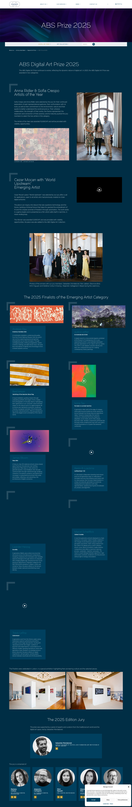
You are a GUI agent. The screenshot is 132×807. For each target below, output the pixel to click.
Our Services (62, 4)
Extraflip (14, 549)
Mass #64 (15, 460)
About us (11, 50)
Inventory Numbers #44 (19, 332)
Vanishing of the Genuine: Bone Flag (23, 394)
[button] (128, 787)
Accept (93, 800)
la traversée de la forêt (81, 334)
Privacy (111, 803)
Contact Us (93, 4)
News (78, 4)
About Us (44, 4)
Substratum (15, 635)
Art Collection (63, 44)
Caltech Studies (79, 534)
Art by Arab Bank (20, 50)
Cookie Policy (106, 803)
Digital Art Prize (44, 44)
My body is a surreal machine (82, 406)
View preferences (122, 800)
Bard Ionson (18, 391)
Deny (108, 800)
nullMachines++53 (79, 471)
